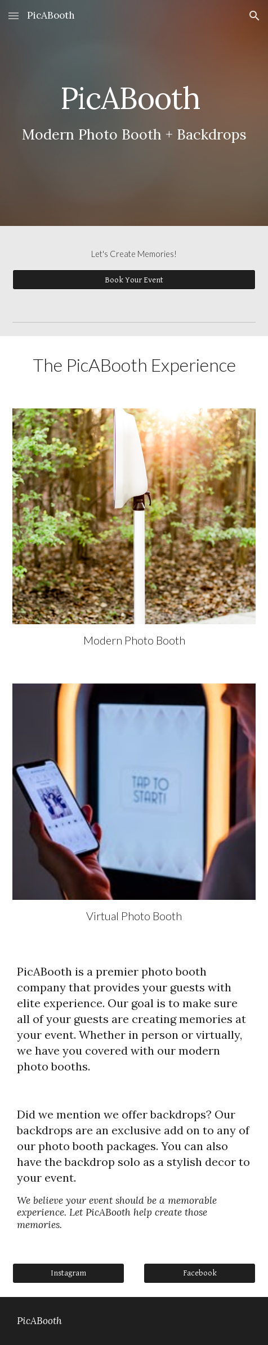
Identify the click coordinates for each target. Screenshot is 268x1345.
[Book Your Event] (133, 280)
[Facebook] (199, 1273)
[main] (133, 113)
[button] (13, 15)
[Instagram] (68, 1273)
